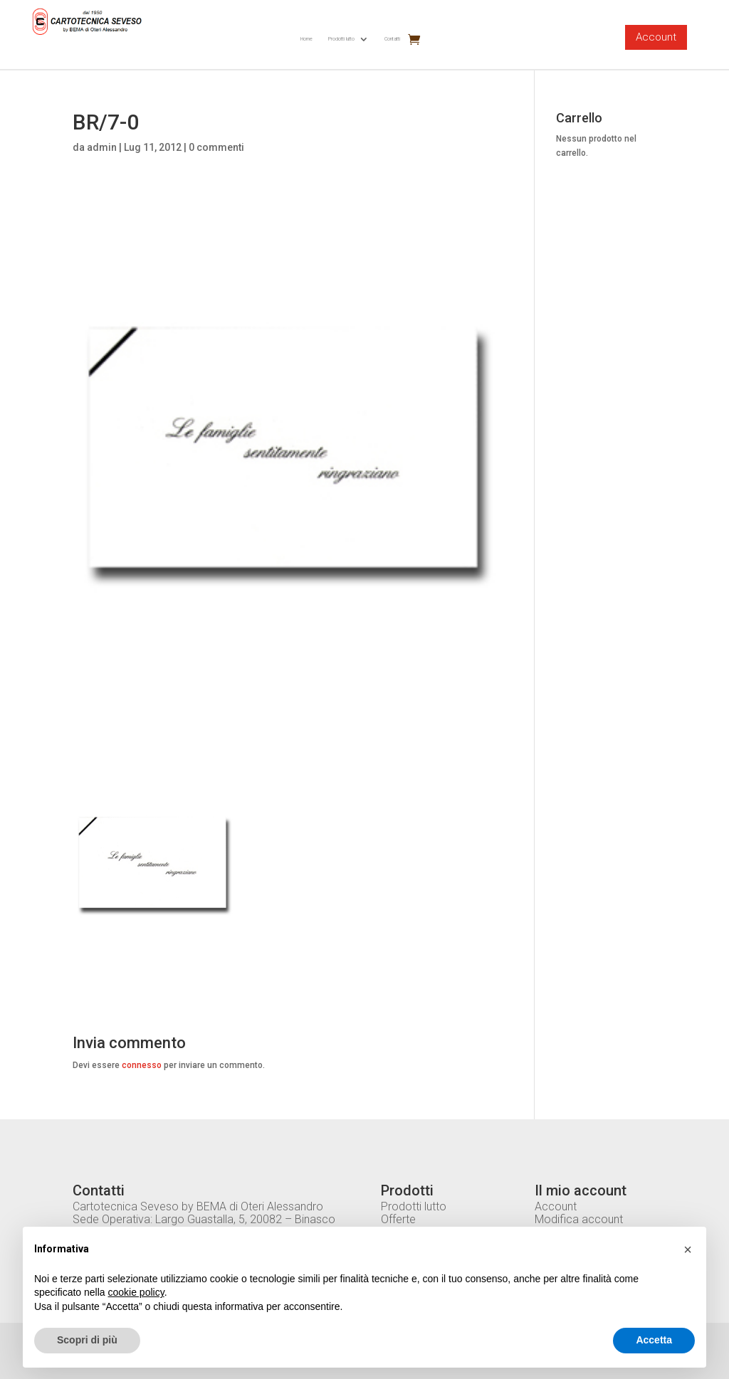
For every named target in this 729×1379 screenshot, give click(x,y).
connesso (142, 1065)
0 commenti (216, 147)
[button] (687, 1249)
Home (306, 39)
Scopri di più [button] (87, 1340)
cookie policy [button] (136, 1292)
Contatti (392, 39)
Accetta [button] (654, 1340)
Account (656, 37)
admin (102, 147)
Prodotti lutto (341, 39)
